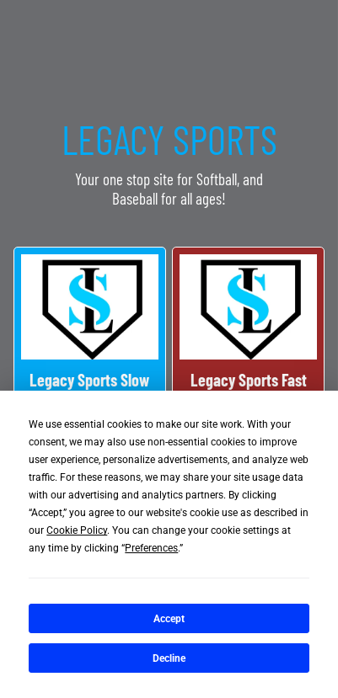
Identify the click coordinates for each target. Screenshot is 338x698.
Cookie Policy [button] (76, 530)
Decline (169, 658)
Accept (169, 619)
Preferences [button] (151, 548)
